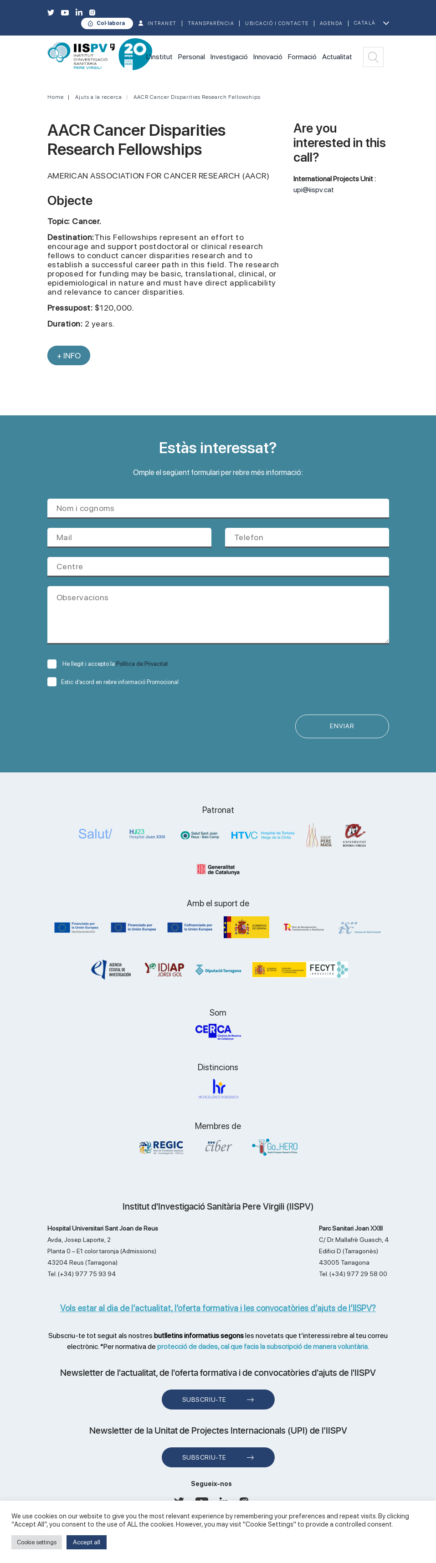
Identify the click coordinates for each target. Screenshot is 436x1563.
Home (55, 97)
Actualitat (337, 56)
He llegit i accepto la (107, 663)
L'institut (159, 56)
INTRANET (162, 23)
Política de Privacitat (142, 663)
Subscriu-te (204, 1400)
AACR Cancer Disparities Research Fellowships (197, 97)
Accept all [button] (86, 1542)
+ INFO (69, 355)
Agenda (331, 23)
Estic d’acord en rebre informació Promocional (113, 682)
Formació (302, 56)
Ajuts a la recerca (98, 97)
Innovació (267, 56)
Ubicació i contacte (277, 23)
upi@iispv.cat (313, 189)
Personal (191, 56)
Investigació (229, 56)
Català (365, 23)
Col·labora (111, 23)
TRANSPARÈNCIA (211, 23)
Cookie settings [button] (36, 1542)
